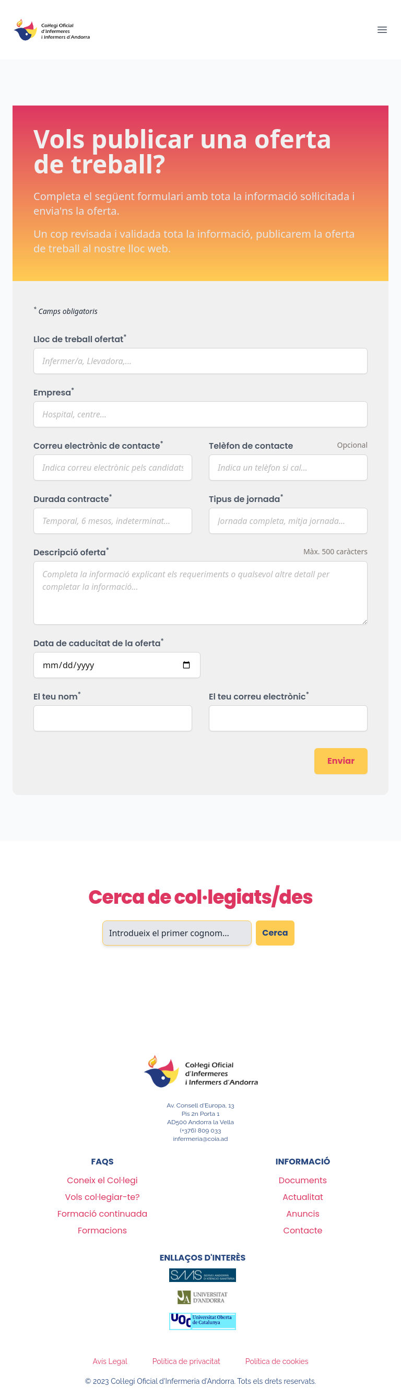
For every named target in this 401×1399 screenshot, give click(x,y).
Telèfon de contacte (251, 446)
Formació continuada (102, 1214)
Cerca (275, 933)
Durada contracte (72, 499)
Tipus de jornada (246, 499)
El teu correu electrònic (259, 697)
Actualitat (302, 1197)
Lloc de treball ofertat (79, 339)
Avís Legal (110, 1361)
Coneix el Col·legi (102, 1180)
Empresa (53, 393)
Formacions (102, 1231)
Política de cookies (277, 1361)
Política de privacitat (186, 1361)
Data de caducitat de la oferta (98, 643)
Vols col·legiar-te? (102, 1197)
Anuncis (303, 1214)
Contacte (303, 1231)
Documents (303, 1180)
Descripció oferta (71, 552)
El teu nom (57, 697)
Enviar (341, 761)
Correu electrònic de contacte (98, 446)
